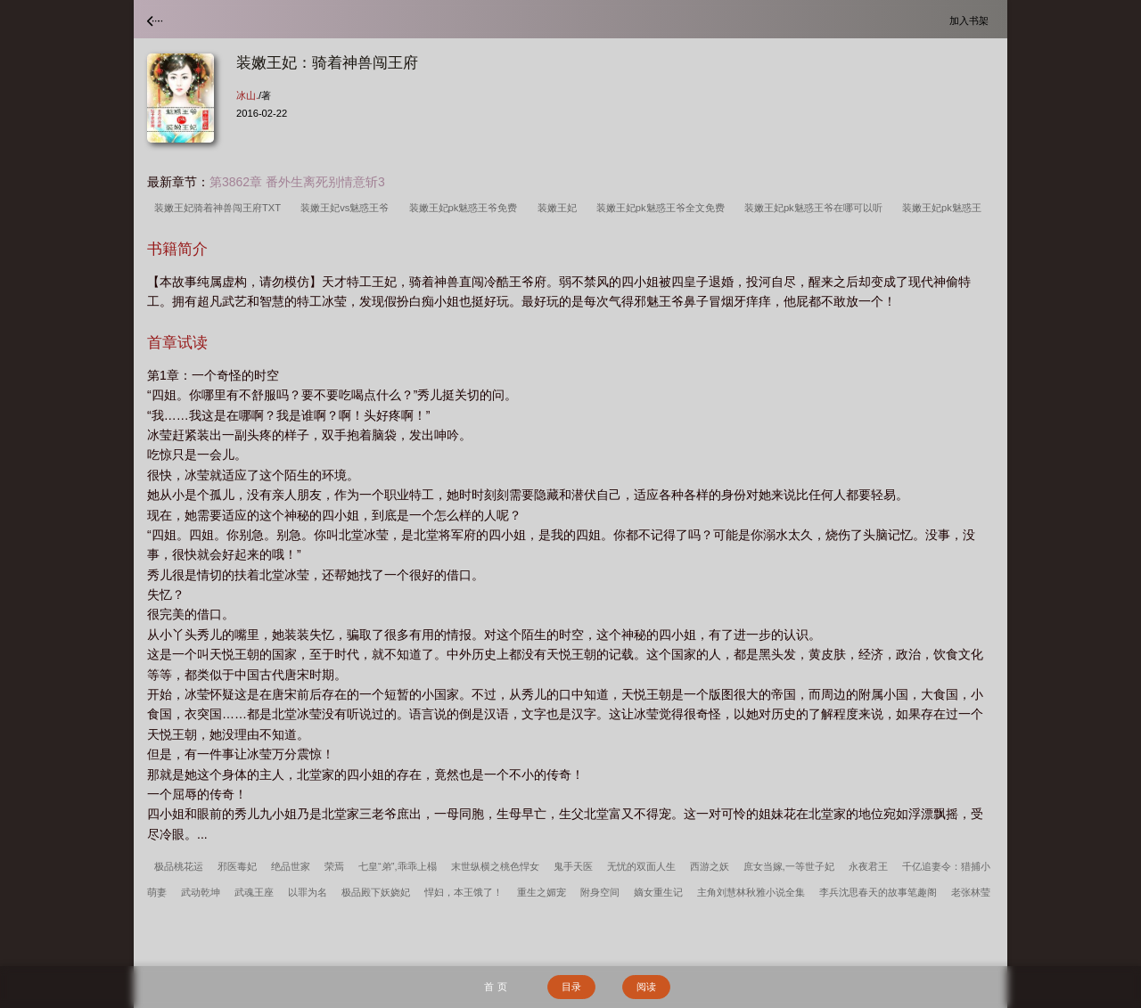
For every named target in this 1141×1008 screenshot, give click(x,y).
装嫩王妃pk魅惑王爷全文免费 (663, 207)
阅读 (646, 986)
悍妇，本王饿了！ (463, 892)
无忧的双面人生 (641, 866)
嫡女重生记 (658, 892)
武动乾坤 (200, 892)
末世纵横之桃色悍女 (495, 866)
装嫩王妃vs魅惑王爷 (347, 207)
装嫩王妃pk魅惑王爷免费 (466, 207)
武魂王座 (254, 892)
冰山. (247, 95)
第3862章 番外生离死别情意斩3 (297, 182)
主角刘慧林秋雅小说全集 (751, 892)
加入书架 (971, 20)
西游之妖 (709, 866)
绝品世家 (290, 866)
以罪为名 (307, 892)
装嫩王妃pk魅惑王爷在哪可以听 (816, 207)
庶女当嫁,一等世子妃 (788, 866)
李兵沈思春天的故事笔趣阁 (878, 892)
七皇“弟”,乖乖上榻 (397, 866)
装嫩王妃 (560, 207)
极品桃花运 (178, 866)
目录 (571, 986)
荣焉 (334, 866)
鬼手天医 (573, 866)
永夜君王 (868, 866)
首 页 (495, 986)
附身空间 (600, 892)
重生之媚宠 (541, 892)
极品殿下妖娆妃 (375, 892)
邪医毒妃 (237, 866)
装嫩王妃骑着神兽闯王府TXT (220, 207)
